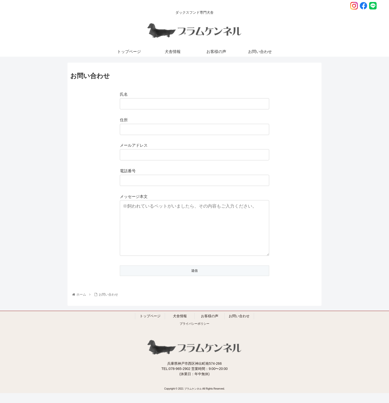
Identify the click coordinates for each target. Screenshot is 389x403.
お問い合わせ (239, 326)
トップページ (150, 326)
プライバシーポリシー (194, 333)
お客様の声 (209, 326)
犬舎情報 (180, 326)
